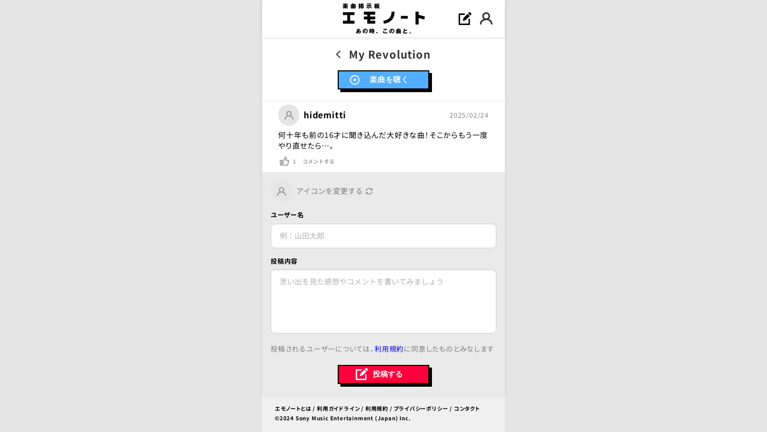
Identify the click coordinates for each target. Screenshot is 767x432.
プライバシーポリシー (421, 408)
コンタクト (467, 408)
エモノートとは (293, 408)
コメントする (318, 161)
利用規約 (389, 349)
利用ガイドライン (338, 408)
